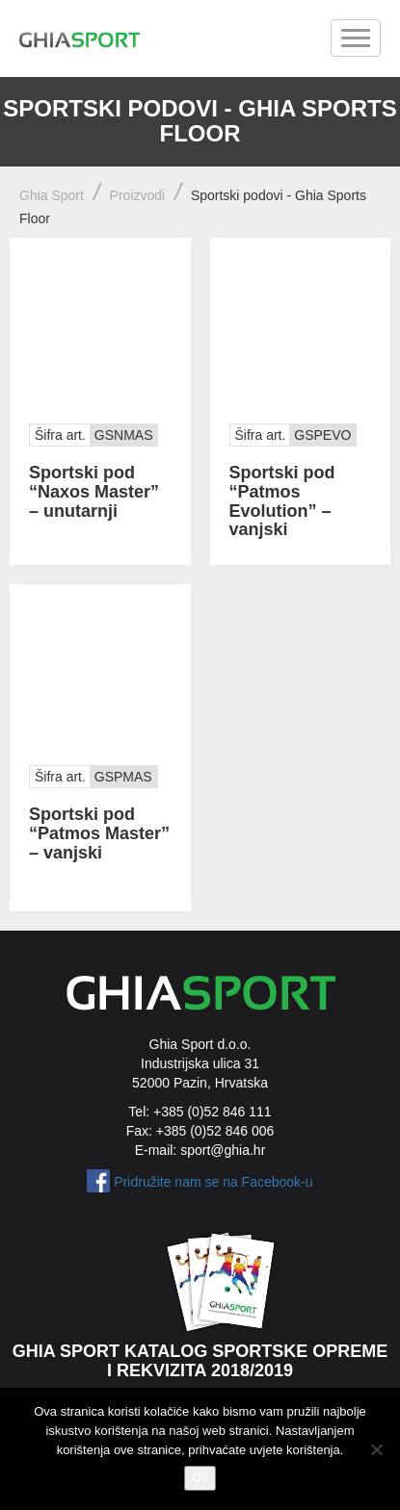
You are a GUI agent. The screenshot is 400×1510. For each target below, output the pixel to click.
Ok (200, 1478)
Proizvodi (138, 195)
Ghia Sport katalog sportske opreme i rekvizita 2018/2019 (200, 1361)
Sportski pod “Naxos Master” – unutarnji (94, 492)
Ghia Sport (51, 195)
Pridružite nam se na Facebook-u (213, 1182)
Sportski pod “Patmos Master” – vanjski (99, 833)
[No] (376, 1449)
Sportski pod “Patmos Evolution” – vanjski (282, 501)
